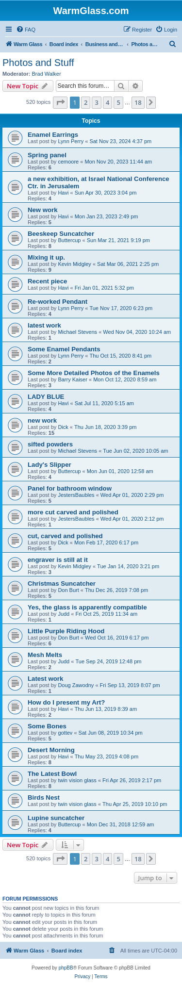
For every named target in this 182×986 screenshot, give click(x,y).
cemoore (68, 161)
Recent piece (47, 281)
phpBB (66, 967)
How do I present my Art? (66, 702)
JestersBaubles (76, 495)
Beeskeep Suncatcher (61, 233)
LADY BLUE (46, 396)
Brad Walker (46, 74)
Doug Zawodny (76, 685)
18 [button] (138, 102)
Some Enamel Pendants (64, 349)
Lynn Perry (70, 141)
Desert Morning (51, 750)
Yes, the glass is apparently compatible (87, 607)
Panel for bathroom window (70, 488)
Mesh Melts (45, 654)
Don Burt (68, 590)
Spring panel (47, 155)
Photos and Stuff (38, 62)
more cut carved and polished (73, 512)
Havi (63, 193)
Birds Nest (44, 797)
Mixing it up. (46, 257)
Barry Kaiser (72, 379)
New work (43, 210)
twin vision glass (77, 780)
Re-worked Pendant (57, 301)
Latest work (45, 678)
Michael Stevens (77, 332)
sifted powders (50, 444)
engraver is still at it (58, 559)
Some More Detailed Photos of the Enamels (94, 373)
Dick (63, 427)
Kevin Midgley (74, 264)
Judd (63, 614)
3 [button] (96, 102)
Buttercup (69, 240)
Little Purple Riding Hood (66, 631)
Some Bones (47, 726)
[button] (60, 102)
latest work (44, 325)
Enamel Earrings (53, 134)
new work (42, 420)
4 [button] (107, 102)
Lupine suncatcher (56, 818)
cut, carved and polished (65, 536)
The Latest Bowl (52, 773)
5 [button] (118, 102)
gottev (65, 733)
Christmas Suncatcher (62, 583)
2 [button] (85, 102)
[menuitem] (25, 29)
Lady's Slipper (49, 464)
